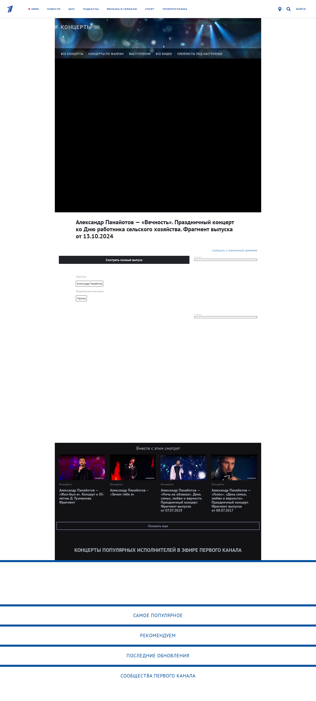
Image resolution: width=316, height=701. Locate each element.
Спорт (149, 9)
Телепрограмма (174, 9)
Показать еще (158, 526)
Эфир (35, 9)
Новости (53, 9)
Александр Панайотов (89, 283)
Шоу (72, 9)
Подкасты (91, 9)
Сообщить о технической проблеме (234, 250)
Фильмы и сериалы (122, 9)
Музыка (81, 298)
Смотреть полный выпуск (124, 260)
